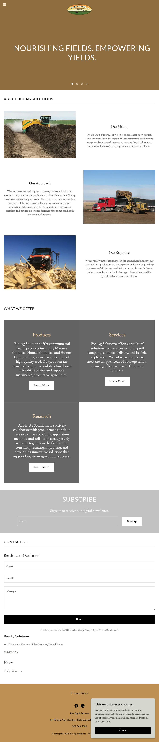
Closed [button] (15, 670)
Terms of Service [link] (106, 630)
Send (79, 619)
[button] (13, 4)
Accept (123, 730)
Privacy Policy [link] (90, 630)
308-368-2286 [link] (11, 652)
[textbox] (67, 521)
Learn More (41, 385)
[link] (79, 4)
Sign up (132, 521)
